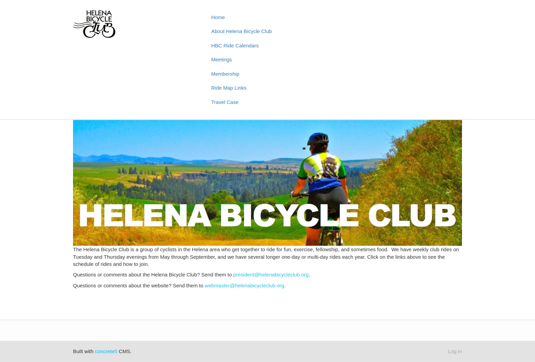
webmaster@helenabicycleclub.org (244, 285)
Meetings (221, 59)
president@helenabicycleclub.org (270, 274)
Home (218, 17)
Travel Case (224, 102)
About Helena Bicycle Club (241, 31)
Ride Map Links (228, 88)
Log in (455, 351)
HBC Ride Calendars (235, 45)
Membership (225, 74)
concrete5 (106, 351)
